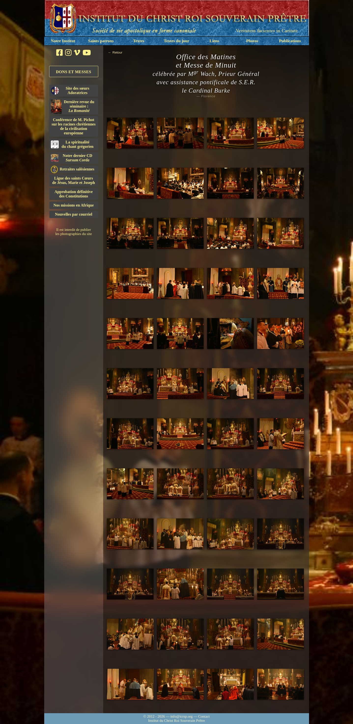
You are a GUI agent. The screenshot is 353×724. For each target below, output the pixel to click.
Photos (252, 41)
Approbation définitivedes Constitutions (74, 194)
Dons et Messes (73, 72)
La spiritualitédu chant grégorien (72, 144)
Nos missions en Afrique (73, 205)
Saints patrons (100, 41)
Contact (204, 716)
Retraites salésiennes (72, 169)
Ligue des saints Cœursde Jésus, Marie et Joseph (73, 180)
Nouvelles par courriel (73, 214)
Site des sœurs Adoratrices (70, 90)
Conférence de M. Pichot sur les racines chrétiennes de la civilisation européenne (74, 126)
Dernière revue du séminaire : (72, 107)
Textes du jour (176, 41)
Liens (214, 41)
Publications (290, 41)
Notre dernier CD (71, 157)
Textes (138, 41)
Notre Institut (63, 41)
